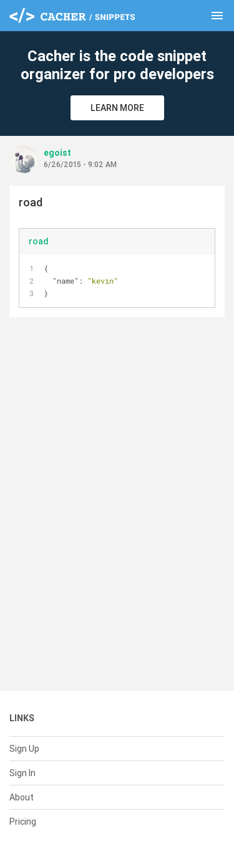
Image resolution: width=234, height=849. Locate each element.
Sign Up (24, 748)
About (21, 797)
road (39, 241)
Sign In (22, 773)
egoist (57, 152)
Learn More (117, 107)
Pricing (22, 821)
